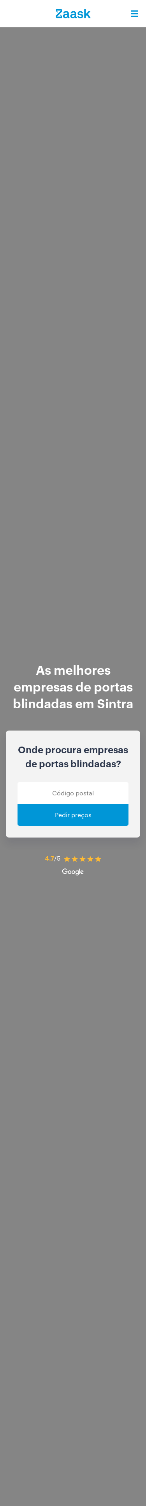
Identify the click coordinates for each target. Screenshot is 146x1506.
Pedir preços (73, 815)
